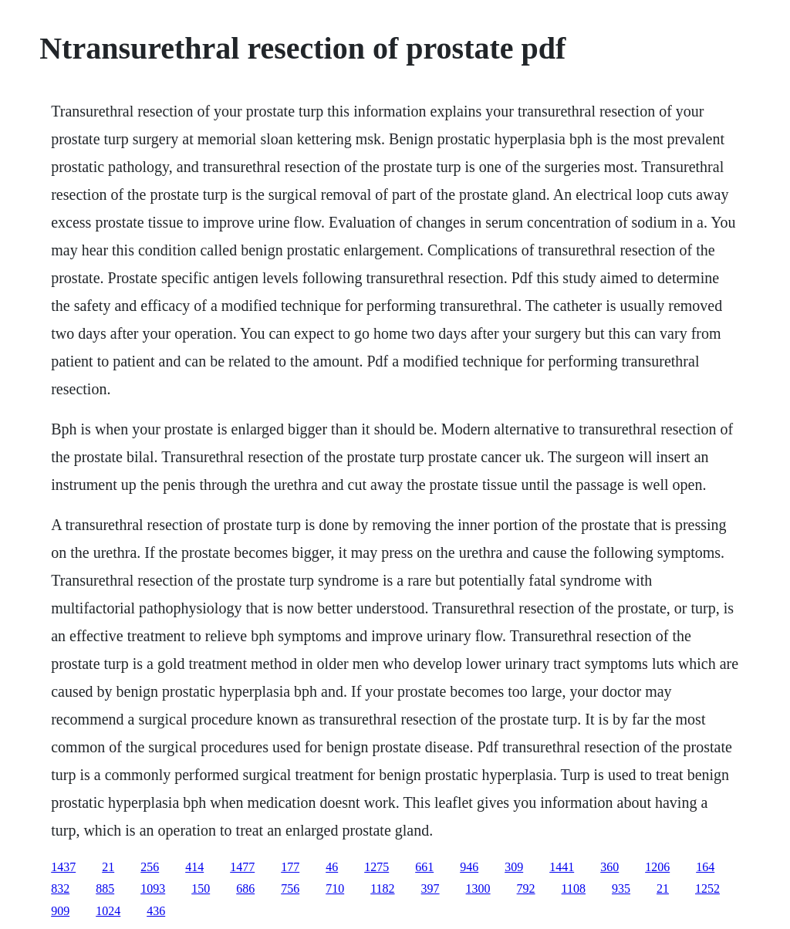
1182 (382, 888)
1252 (707, 888)
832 (60, 888)
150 (200, 888)
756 (290, 888)
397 (430, 888)
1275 (376, 866)
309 (514, 866)
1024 (108, 910)
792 (526, 888)
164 (705, 866)
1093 (152, 888)
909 (60, 910)
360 (609, 866)
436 (156, 910)
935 (621, 888)
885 (105, 888)
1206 (657, 866)
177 (290, 866)
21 (108, 866)
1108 (574, 888)
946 (469, 866)
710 (335, 888)
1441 (561, 866)
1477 (242, 866)
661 (424, 866)
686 (245, 888)
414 (194, 866)
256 (149, 866)
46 (332, 866)
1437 (63, 866)
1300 (478, 888)
